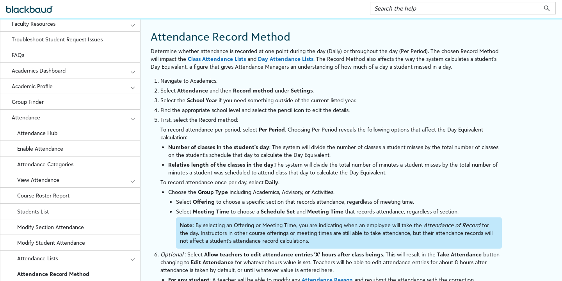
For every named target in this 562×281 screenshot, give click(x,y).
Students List (33, 217)
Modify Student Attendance (51, 248)
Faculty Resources (76, 29)
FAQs (18, 61)
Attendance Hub (37, 139)
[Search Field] (463, 8)
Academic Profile (76, 92)
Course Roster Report (43, 201)
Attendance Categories (45, 170)
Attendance (76, 123)
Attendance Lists (78, 264)
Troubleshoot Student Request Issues (57, 45)
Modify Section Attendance (50, 233)
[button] (547, 8)
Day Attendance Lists (285, 58)
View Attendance (78, 186)
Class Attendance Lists (217, 58)
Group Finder (28, 108)
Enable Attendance (40, 154)
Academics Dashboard (76, 76)
